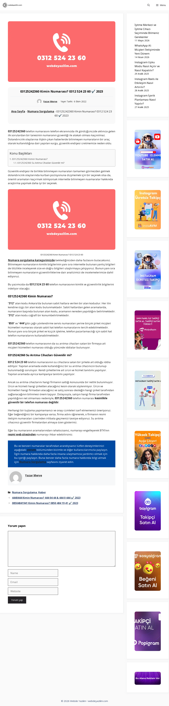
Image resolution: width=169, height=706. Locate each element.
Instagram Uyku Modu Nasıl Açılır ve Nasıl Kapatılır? (147, 66)
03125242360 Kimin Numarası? (30, 158)
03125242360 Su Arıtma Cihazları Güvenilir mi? (40, 162)
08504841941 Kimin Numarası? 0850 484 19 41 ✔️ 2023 (45, 503)
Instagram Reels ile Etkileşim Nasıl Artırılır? (146, 83)
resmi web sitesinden (22, 434)
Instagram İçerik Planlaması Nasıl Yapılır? (145, 99)
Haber (42, 492)
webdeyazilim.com (98, 701)
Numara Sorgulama (40, 111)
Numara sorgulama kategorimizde (31, 260)
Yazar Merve (50, 101)
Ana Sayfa (18, 111)
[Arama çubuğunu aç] (148, 5)
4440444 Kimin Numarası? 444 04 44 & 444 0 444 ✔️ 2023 (46, 497)
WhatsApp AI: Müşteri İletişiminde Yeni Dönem (147, 49)
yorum (31, 450)
